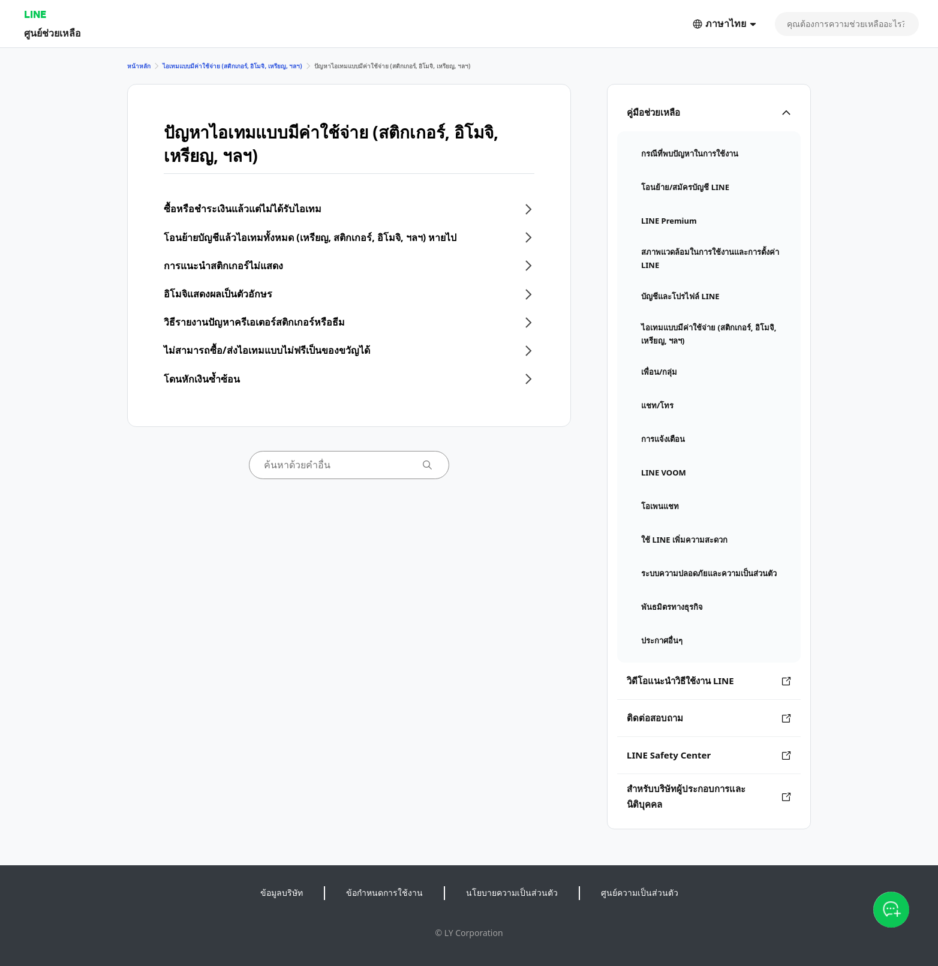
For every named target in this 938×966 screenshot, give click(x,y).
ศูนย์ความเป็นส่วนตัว (639, 892)
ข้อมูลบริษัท (281, 892)
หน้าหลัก (139, 66)
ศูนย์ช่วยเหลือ (52, 32)
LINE (35, 14)
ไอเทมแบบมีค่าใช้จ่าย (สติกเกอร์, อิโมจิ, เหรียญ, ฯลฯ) (232, 66)
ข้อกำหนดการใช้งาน (384, 892)
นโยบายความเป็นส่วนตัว (512, 892)
